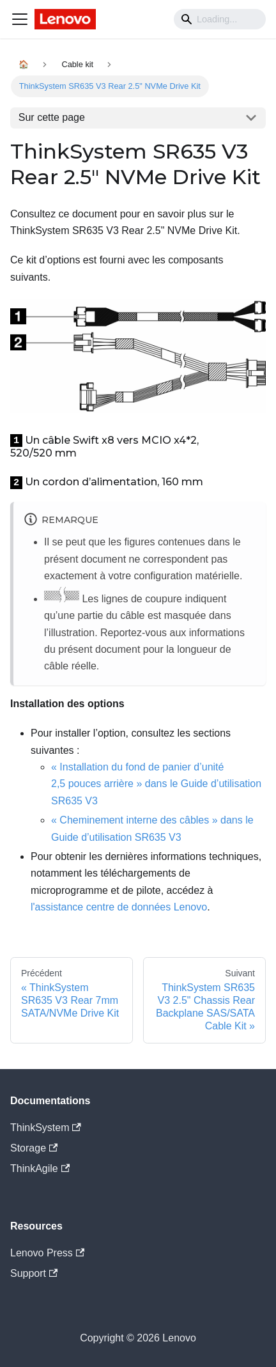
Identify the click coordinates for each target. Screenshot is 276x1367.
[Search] (220, 19)
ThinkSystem (45, 1127)
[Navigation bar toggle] (19, 19)
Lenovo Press (47, 1252)
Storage (33, 1148)
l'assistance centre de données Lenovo (119, 907)
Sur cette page (52, 117)
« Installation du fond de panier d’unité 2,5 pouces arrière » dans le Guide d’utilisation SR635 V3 (156, 784)
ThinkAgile (40, 1168)
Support (33, 1273)
